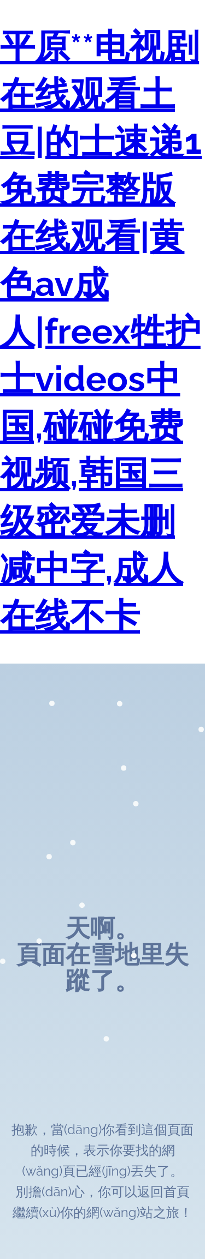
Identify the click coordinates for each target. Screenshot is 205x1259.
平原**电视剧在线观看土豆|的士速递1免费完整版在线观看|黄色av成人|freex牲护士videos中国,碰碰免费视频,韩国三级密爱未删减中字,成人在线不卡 (101, 331)
